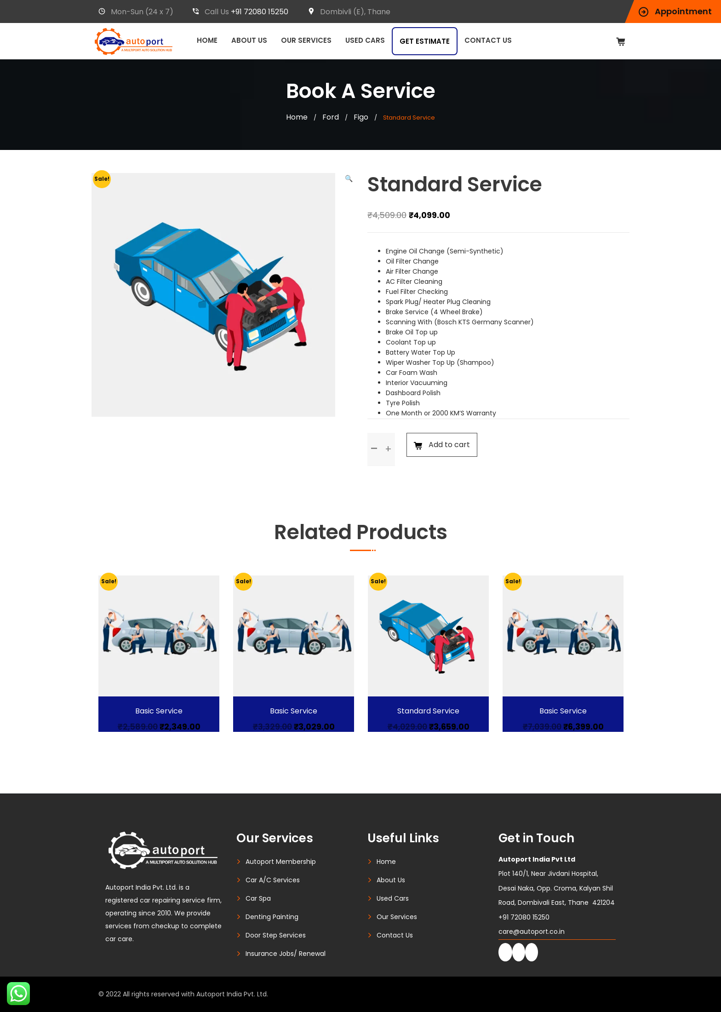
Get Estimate (425, 41)
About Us (249, 40)
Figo (361, 117)
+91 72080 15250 (259, 11)
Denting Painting (272, 916)
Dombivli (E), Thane (349, 11)
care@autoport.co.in (531, 931)
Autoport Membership (281, 861)
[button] (349, 178)
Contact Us (488, 40)
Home (207, 40)
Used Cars (365, 40)
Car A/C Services (273, 880)
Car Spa (258, 898)
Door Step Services (276, 935)
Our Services (306, 40)
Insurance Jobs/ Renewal (286, 953)
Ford (330, 117)
